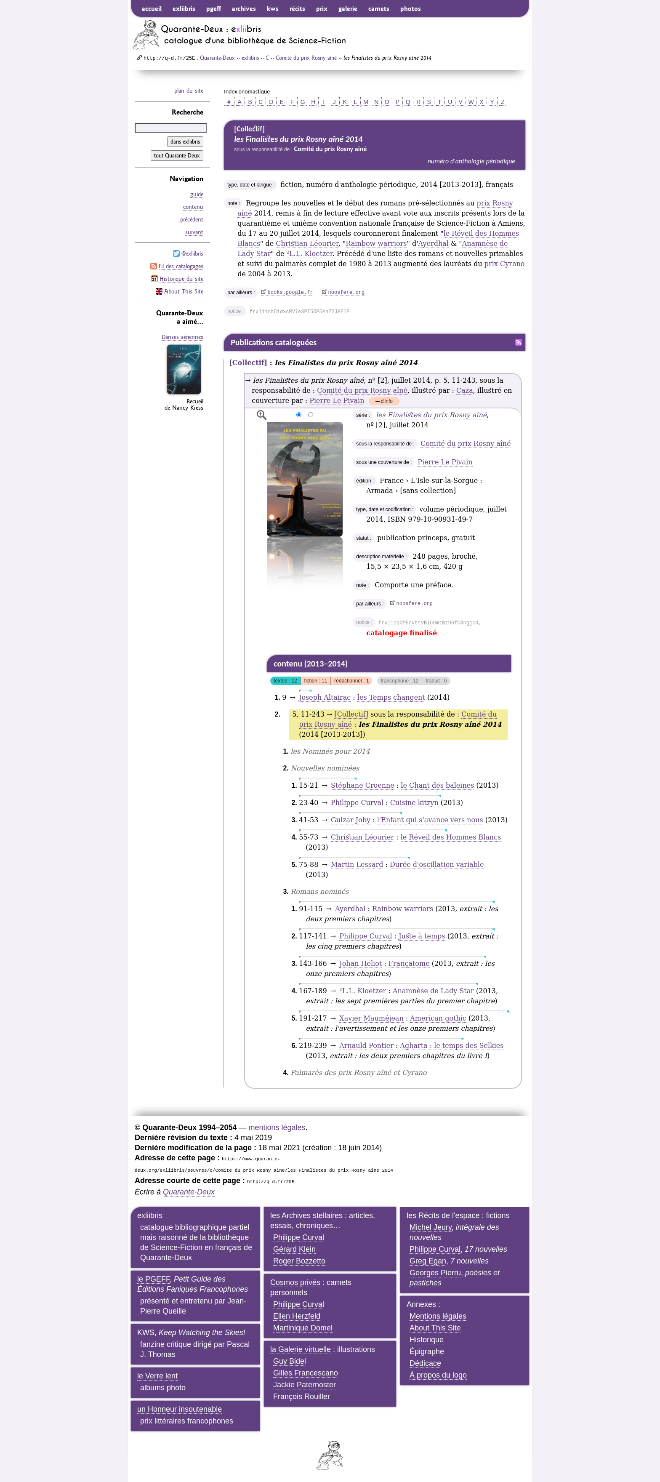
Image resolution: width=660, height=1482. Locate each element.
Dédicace (425, 1363)
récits (297, 8)
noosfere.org (346, 293)
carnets (378, 8)
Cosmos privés (295, 1282)
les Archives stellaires (306, 1215)
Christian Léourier (307, 244)
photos (410, 8)
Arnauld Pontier (366, 1046)
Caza (464, 390)
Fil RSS (518, 342)
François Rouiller (301, 1396)
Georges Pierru (435, 1273)
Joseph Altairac (325, 697)
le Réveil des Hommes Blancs (451, 837)
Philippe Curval (357, 803)
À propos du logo (438, 1375)
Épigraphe (427, 1351)
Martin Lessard (357, 865)
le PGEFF (153, 1279)
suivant (194, 232)
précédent (191, 219)
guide (196, 194)
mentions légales (276, 1127)
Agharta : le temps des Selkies (451, 1046)
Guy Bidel (289, 1361)
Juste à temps (422, 936)
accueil (152, 8)
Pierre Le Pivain (336, 401)
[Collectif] (248, 363)
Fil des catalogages (181, 266)
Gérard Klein (294, 1249)
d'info (387, 401)
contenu (193, 206)
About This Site (183, 291)
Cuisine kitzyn (414, 803)
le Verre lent (157, 1376)
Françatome (409, 964)
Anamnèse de (433, 991)
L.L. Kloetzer (310, 254)
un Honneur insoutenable (179, 1409)
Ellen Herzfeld (296, 1316)
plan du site (188, 90)
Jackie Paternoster (304, 1385)
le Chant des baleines (437, 785)
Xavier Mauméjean (371, 1018)
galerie (347, 8)
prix (321, 8)
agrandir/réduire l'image (262, 415)
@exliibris (192, 253)
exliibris (184, 8)
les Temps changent (391, 697)
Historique (427, 1339)
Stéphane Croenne (362, 785)
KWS (145, 1332)
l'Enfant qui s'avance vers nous (430, 820)
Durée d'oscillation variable (437, 865)
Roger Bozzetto (299, 1261)
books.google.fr (290, 293)
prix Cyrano (504, 264)
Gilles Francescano (305, 1373)
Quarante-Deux (217, 57)
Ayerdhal (433, 244)
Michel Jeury (431, 1227)
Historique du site (181, 278)
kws (273, 8)
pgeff (213, 8)
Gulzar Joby (350, 820)
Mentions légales (438, 1316)
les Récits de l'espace (443, 1215)
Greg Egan (428, 1261)
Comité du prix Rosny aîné (306, 57)
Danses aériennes (182, 336)
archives (244, 8)
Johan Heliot (360, 964)
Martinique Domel (303, 1328)
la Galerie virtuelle (300, 1349)
